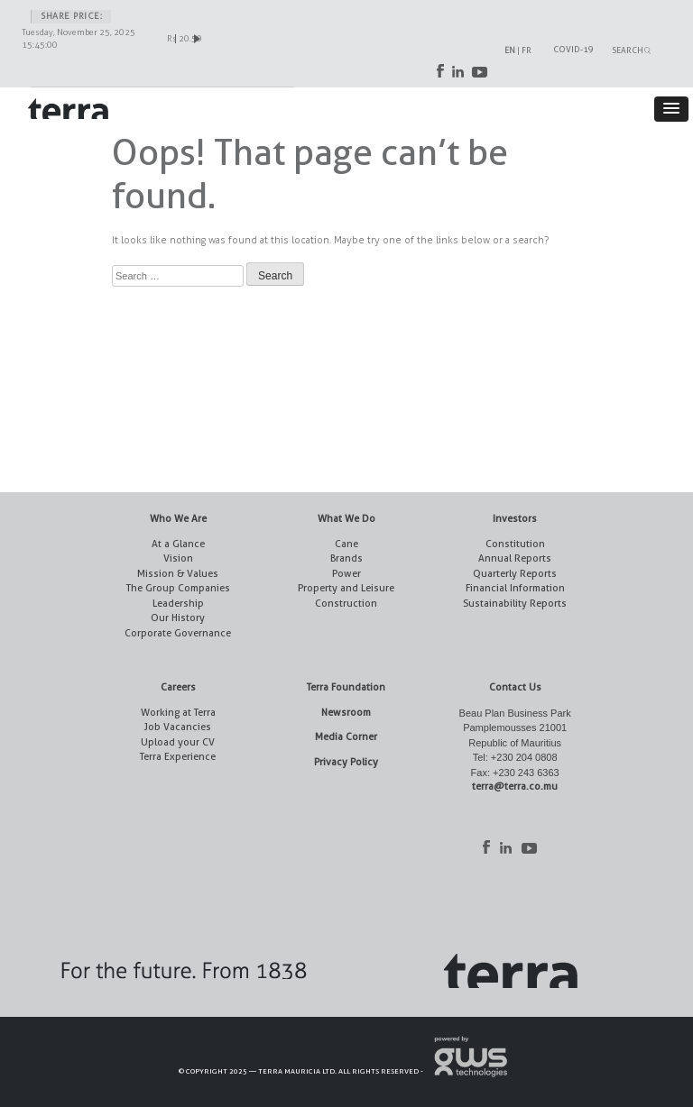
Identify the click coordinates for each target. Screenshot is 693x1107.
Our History (178, 618)
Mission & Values (177, 574)
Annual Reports (514, 558)
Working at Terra (178, 712)
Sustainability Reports (515, 603)
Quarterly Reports (515, 574)
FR (526, 50)
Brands (346, 558)
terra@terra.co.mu (515, 786)
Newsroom (346, 712)
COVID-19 (573, 49)
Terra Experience (178, 757)
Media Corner (346, 737)
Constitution (515, 544)
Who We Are (178, 519)
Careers (178, 687)
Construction (346, 603)
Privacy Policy (346, 762)
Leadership (178, 603)
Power (346, 574)
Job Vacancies (177, 727)
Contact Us (515, 687)
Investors (515, 519)
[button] (671, 109)
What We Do (346, 519)
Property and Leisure (346, 588)
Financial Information (515, 588)
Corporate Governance (178, 633)
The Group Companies (178, 588)
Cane (346, 544)
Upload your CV (178, 742)
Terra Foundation (346, 687)
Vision (178, 558)
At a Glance (178, 544)
